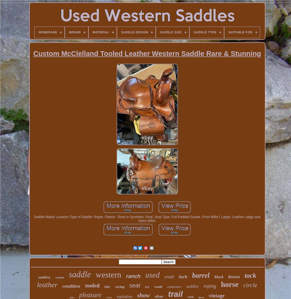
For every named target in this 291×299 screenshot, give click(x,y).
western (108, 274)
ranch (133, 276)
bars (72, 297)
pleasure (90, 295)
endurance (174, 287)
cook (191, 297)
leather (47, 285)
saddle (80, 274)
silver (159, 296)
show (143, 295)
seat (134, 285)
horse (229, 284)
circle (250, 285)
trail (175, 294)
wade (158, 287)
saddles (192, 286)
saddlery (44, 277)
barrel (201, 275)
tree (147, 287)
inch (183, 276)
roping (209, 286)
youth (169, 276)
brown (234, 276)
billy (107, 287)
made (109, 297)
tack (250, 275)
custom (60, 277)
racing (119, 287)
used (152, 275)
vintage (217, 296)
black (219, 277)
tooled (92, 286)
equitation (124, 296)
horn (201, 297)
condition (71, 286)
